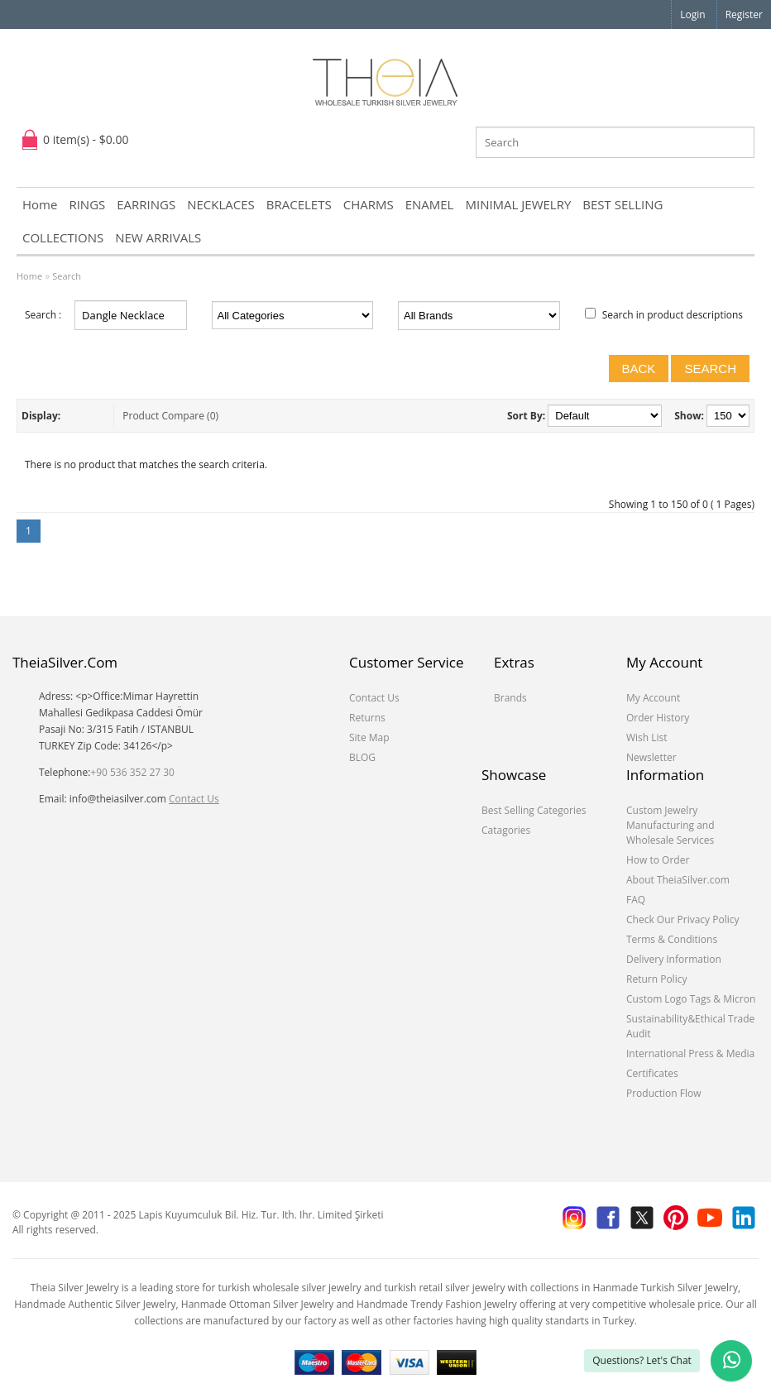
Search (66, 276)
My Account (653, 698)
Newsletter (651, 757)
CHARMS (368, 204)
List (76, 416)
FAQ (635, 900)
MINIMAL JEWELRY (518, 204)
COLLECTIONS (62, 237)
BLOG (362, 757)
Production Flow (664, 1093)
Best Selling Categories (533, 810)
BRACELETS (299, 204)
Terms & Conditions (671, 939)
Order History (657, 718)
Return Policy (656, 979)
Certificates (652, 1073)
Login (692, 14)
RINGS (87, 204)
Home (39, 204)
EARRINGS (146, 204)
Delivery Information (673, 959)
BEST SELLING (622, 204)
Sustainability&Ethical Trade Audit (690, 1026)
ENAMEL (429, 204)
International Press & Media (690, 1053)
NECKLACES (221, 204)
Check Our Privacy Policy (683, 919)
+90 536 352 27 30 (132, 772)
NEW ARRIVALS (158, 237)
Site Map (369, 737)
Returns (367, 718)
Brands (510, 698)
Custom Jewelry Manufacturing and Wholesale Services (670, 825)
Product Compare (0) (170, 416)
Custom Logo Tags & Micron (690, 999)
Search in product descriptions (672, 315)
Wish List (647, 737)
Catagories (505, 830)
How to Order (657, 860)
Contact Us (194, 799)
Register (744, 14)
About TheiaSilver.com (678, 880)
